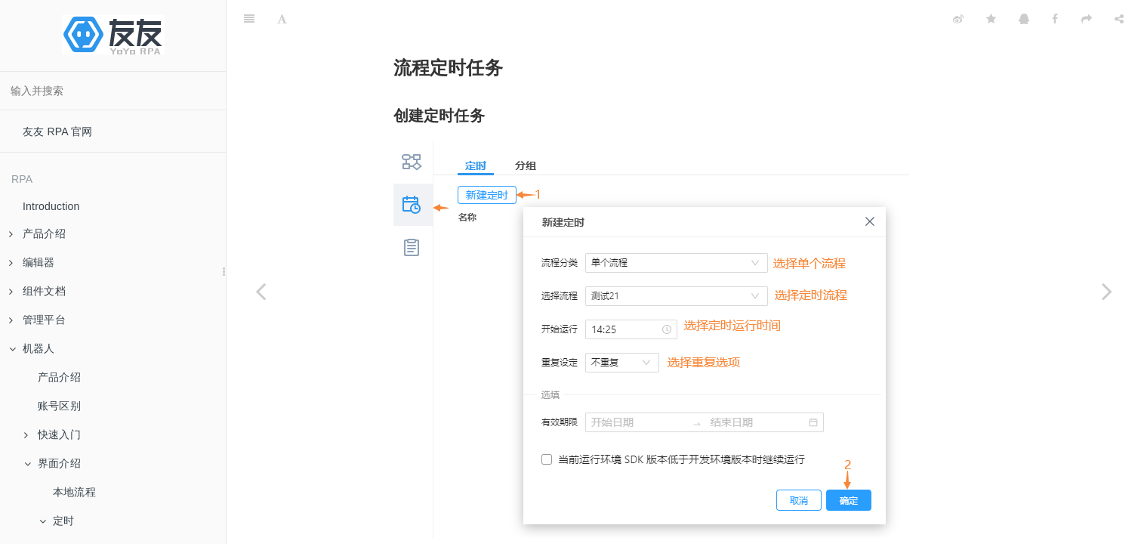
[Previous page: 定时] (261, 291)
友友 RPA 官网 (58, 131)
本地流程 (74, 492)
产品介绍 (59, 377)
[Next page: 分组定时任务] (1107, 291)
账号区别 (59, 406)
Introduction (51, 206)
